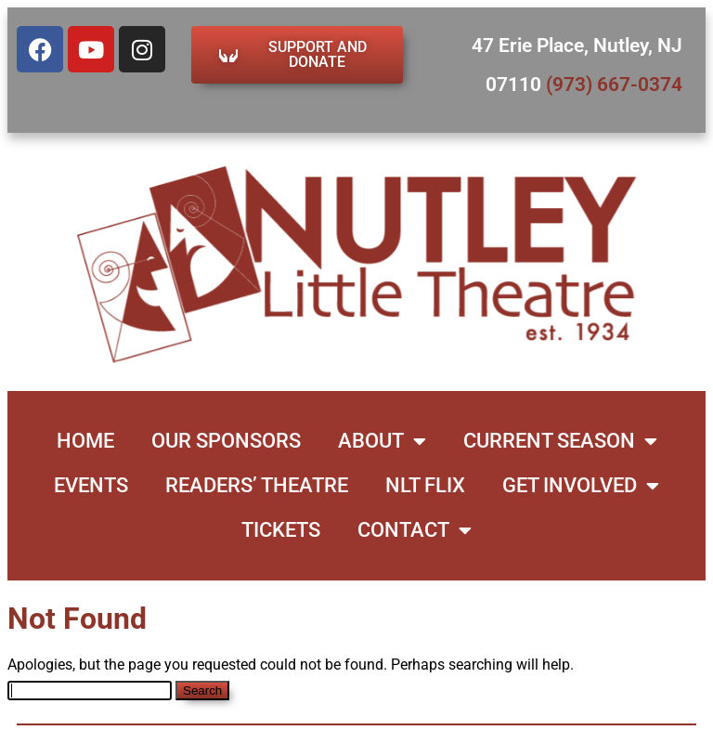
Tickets (280, 529)
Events (91, 485)
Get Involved (580, 485)
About (382, 441)
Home (85, 440)
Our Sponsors (226, 440)
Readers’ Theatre (256, 485)
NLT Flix (425, 485)
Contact (414, 530)
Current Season (560, 441)
